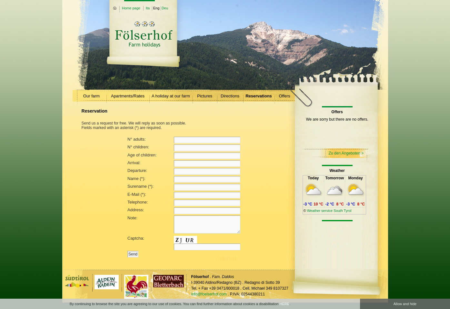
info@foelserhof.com (209, 294)
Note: (183, 225)
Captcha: (183, 243)
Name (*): (183, 179)
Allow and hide (405, 304)
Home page (131, 8)
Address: (183, 210)
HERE (284, 304)
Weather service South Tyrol (329, 211)
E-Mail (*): (183, 195)
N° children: (183, 148)
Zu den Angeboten (344, 153)
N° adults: (183, 140)
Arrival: (183, 163)
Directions (230, 96)
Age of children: (183, 156)
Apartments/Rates (128, 96)
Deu (165, 8)
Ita (148, 8)
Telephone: (183, 203)
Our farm (91, 96)
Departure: (183, 171)
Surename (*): (183, 187)
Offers (284, 96)
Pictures (204, 96)
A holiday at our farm (171, 96)
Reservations (258, 96)
